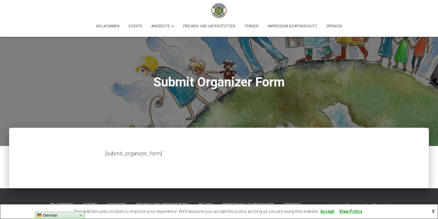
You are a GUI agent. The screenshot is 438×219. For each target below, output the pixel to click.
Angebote (162, 26)
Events (135, 26)
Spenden (334, 26)
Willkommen (108, 26)
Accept (327, 211)
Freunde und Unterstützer (209, 26)
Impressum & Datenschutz (292, 26)
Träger (252, 26)
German (47, 215)
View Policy (350, 211)
